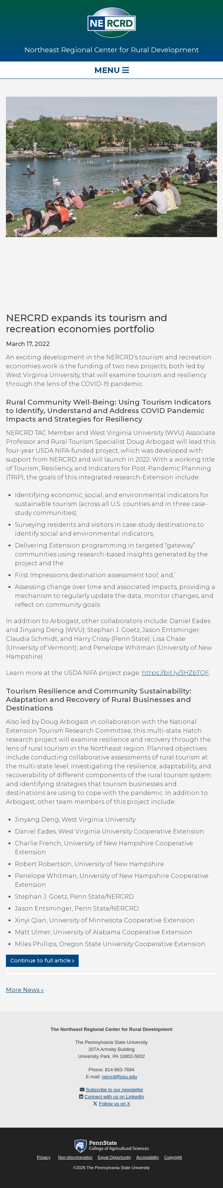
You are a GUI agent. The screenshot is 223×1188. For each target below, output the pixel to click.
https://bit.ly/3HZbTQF (175, 672)
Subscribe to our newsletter (114, 1089)
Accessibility (147, 1157)
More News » (25, 990)
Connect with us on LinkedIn (114, 1096)
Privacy (43, 1157)
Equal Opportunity (114, 1157)
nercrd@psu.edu (119, 1076)
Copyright (173, 1157)
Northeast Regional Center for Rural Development (111, 49)
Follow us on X (114, 1104)
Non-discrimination (75, 1157)
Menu (111, 70)
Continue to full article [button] (40, 960)
